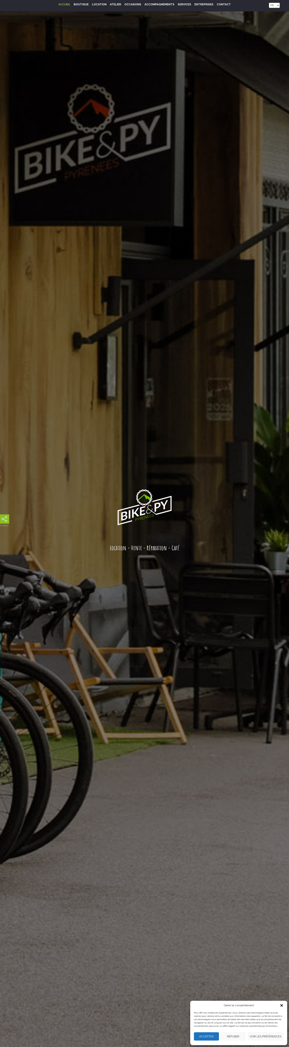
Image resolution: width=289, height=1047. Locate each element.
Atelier (115, 4)
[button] (281, 1005)
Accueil (64, 4)
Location (99, 4)
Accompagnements (159, 4)
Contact (224, 4)
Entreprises (203, 4)
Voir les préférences (265, 1036)
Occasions (132, 4)
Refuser (233, 1036)
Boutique (81, 4)
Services (184, 4)
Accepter (206, 1036)
